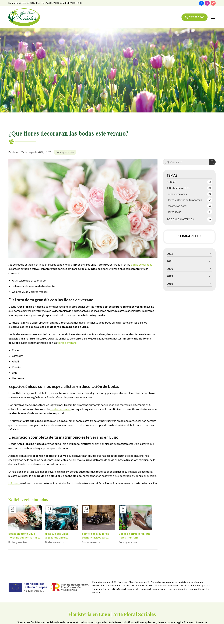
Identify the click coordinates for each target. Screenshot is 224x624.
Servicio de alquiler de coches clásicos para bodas (95, 535)
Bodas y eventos (65, 152)
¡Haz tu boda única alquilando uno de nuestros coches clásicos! (61, 535)
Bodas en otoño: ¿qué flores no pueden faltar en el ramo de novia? (24, 535)
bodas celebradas (141, 264)
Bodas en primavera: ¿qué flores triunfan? (134, 535)
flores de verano (67, 342)
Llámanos (14, 483)
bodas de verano (60, 409)
